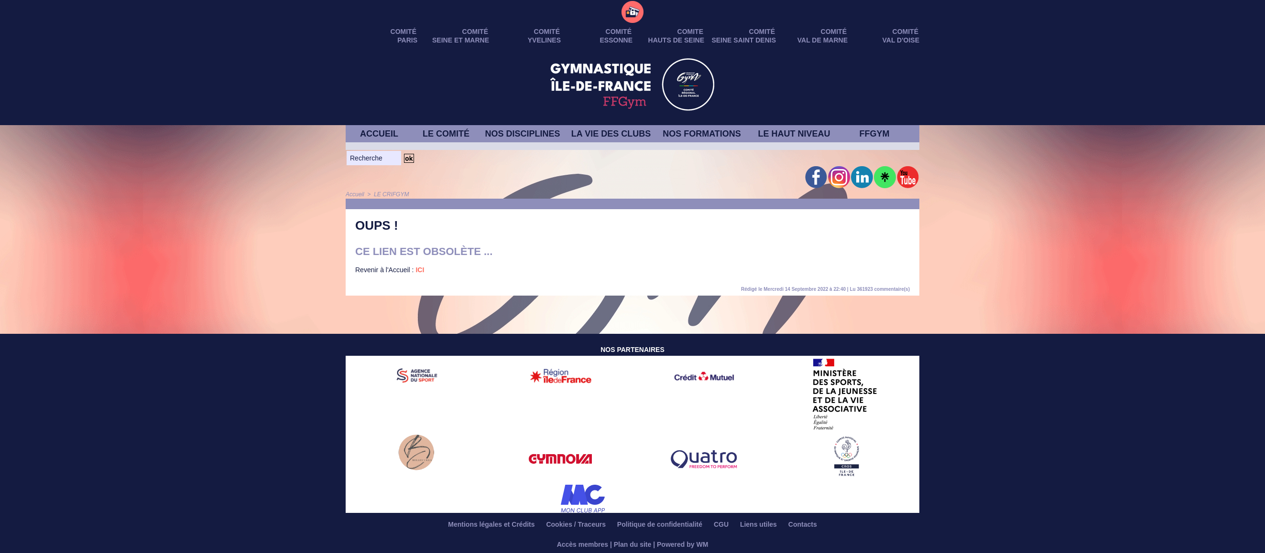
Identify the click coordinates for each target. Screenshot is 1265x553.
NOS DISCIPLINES (522, 133)
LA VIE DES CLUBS (611, 133)
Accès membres (582, 544)
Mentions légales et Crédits (492, 524)
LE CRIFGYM (391, 194)
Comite (690, 31)
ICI (419, 270)
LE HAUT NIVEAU (794, 133)
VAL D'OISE (901, 40)
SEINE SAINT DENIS (743, 40)
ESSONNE (616, 40)
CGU (722, 524)
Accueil (355, 194)
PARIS (407, 40)
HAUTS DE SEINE (676, 40)
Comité (905, 31)
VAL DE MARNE (822, 40)
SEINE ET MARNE (460, 40)
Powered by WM (682, 544)
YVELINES (544, 40)
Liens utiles (759, 524)
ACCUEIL (379, 133)
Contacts (802, 524)
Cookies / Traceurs (576, 524)
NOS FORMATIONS (702, 133)
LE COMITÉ (446, 133)
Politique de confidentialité (660, 524)
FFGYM (875, 133)
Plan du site (633, 544)
